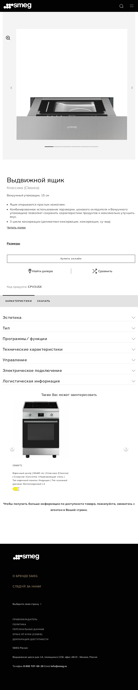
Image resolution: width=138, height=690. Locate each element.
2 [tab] (58, 145)
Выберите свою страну (26, 604)
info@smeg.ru (59, 666)
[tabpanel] (71, 84)
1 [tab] (49, 145)
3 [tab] (67, 145)
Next (126, 449)
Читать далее (16, 227)
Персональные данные (28, 629)
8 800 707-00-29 (33, 666)
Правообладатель (25, 619)
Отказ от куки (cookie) (28, 634)
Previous (12, 449)
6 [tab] (94, 145)
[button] (8, 37)
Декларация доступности (31, 639)
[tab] (18, 301)
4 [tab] (76, 145)
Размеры (13, 243)
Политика (19, 624)
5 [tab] (85, 145)
